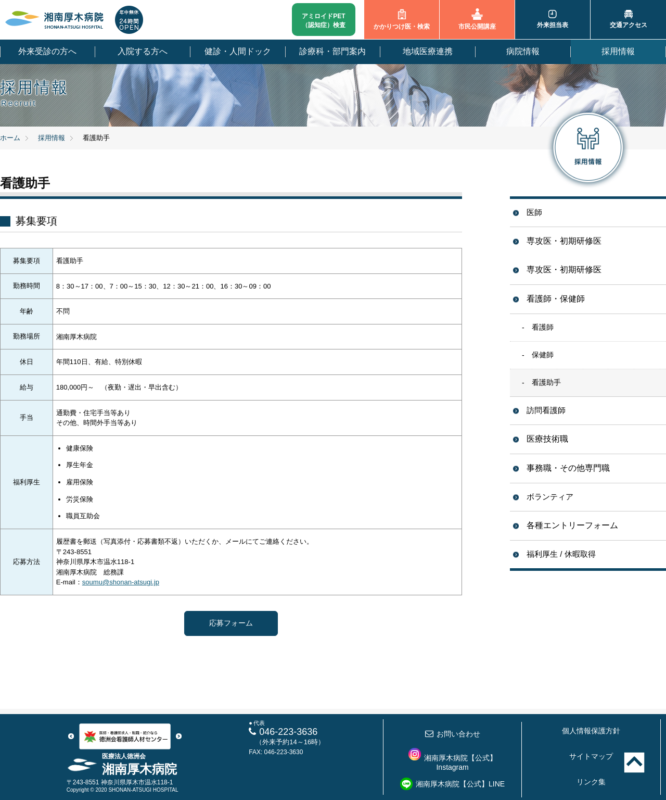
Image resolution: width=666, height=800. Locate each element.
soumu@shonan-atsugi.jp (120, 582)
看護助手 (546, 382)
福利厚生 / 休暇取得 (561, 553)
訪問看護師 (546, 410)
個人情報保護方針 (591, 731)
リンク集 (591, 782)
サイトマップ (591, 756)
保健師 (543, 355)
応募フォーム (231, 623)
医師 (534, 212)
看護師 (543, 327)
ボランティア (550, 496)
